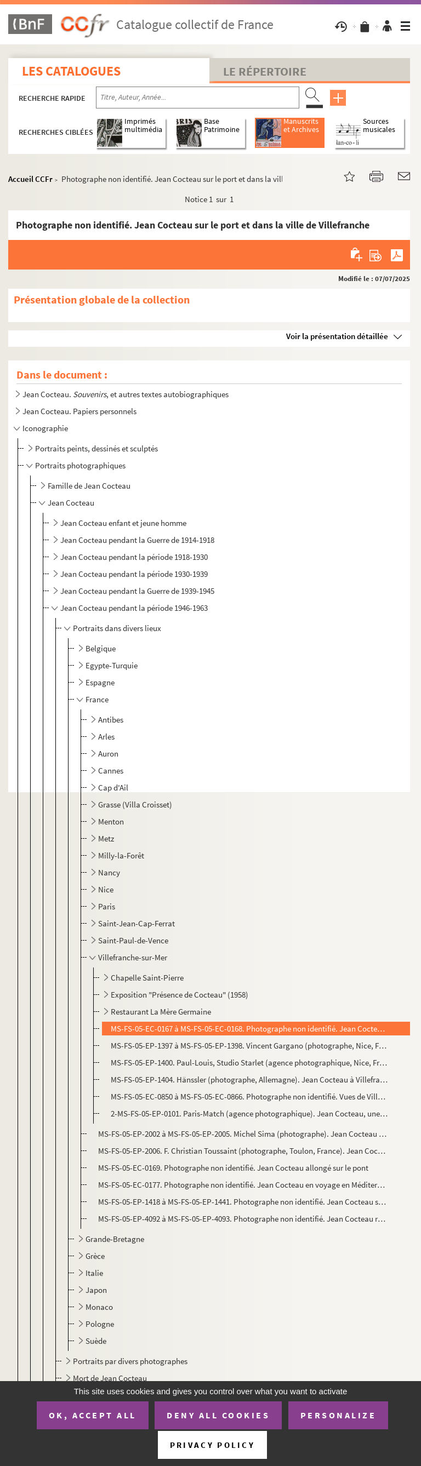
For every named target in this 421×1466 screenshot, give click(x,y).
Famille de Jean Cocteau (89, 485)
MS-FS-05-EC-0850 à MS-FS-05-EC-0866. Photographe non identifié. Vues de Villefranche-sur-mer (249, 1096)
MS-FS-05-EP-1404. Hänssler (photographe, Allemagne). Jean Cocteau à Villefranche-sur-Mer (249, 1079)
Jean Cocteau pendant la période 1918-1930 (134, 557)
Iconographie (45, 428)
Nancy (109, 872)
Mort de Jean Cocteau (110, 1378)
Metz (106, 838)
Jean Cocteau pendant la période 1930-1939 (134, 574)
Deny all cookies (218, 1415)
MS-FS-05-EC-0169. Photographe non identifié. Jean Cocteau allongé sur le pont (233, 1168)
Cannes (110, 770)
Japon (96, 1290)
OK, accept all (92, 1415)
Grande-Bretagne (115, 1239)
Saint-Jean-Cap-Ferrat (136, 923)
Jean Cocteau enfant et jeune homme (123, 523)
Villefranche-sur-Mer (132, 957)
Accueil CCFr (30, 179)
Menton (111, 821)
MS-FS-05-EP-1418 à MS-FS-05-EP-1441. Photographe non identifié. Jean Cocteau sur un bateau (242, 1201)
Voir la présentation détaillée (337, 336)
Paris (106, 906)
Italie (94, 1273)
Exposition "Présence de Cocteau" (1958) (179, 994)
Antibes (110, 719)
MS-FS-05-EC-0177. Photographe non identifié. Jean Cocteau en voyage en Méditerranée (242, 1184)
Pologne (100, 1324)
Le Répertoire (264, 71)
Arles (106, 736)
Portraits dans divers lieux (117, 628)
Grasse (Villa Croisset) (135, 804)
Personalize (338, 1415)
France (97, 699)
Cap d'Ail (113, 787)
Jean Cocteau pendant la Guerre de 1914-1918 (137, 540)
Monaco (99, 1307)
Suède (96, 1341)
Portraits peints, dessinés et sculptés (96, 448)
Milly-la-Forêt (121, 855)
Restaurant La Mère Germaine (161, 1011)
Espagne (100, 682)
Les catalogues (71, 70)
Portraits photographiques (80, 465)
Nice (105, 889)
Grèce (95, 1256)
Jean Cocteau (71, 502)
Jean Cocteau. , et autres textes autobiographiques (125, 394)
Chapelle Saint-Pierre (147, 977)
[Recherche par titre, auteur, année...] (197, 97)
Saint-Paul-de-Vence (133, 940)
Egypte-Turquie (112, 665)
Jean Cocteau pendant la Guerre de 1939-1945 (137, 591)
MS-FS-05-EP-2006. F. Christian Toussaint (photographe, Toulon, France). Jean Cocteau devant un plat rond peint (242, 1151)
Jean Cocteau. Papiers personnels (79, 411)
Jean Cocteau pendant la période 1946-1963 (134, 608)
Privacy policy (212, 1445)
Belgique (101, 648)
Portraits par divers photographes (130, 1361)
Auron (108, 753)
